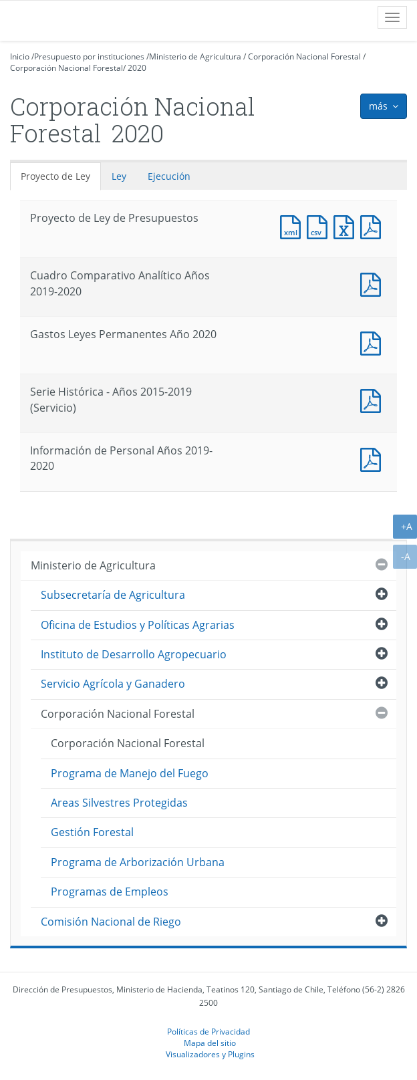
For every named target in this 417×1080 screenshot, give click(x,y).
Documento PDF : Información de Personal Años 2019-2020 (373, 458)
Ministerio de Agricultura (195, 56)
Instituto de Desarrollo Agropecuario (134, 654)
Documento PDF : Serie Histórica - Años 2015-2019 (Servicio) (373, 399)
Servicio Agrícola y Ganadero (113, 683)
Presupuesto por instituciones (89, 56)
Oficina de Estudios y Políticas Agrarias (138, 625)
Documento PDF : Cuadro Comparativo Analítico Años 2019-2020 (373, 283)
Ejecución (169, 176)
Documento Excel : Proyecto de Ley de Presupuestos (346, 226)
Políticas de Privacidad (208, 1031)
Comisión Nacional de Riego (111, 921)
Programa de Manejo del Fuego (129, 773)
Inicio (19, 56)
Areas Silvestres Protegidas (119, 802)
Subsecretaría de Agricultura (113, 594)
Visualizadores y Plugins (210, 1054)
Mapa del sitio (210, 1042)
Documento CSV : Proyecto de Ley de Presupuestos (320, 226)
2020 (137, 68)
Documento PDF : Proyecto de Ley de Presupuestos (373, 226)
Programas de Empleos (109, 891)
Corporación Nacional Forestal (304, 56)
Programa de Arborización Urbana (138, 862)
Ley (119, 176)
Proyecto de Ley (55, 176)
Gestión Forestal (92, 832)
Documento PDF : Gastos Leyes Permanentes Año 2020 (373, 342)
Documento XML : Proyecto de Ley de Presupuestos (293, 226)
